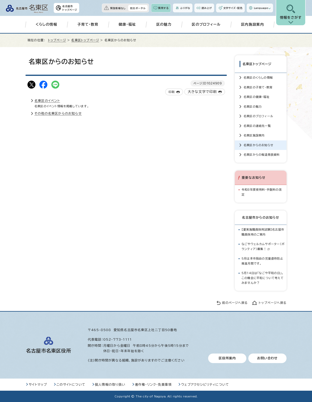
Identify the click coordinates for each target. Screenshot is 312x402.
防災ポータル (138, 8)
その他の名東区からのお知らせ (58, 113)
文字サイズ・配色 (233, 8)
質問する (163, 8)
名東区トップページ (85, 40)
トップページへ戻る (273, 302)
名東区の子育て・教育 (258, 87)
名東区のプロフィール (258, 115)
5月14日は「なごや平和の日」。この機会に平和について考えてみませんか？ (263, 277)
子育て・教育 (87, 24)
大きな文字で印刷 (202, 91)
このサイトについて (71, 384)
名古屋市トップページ (69, 8)
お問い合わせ (267, 358)
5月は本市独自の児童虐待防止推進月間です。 (262, 261)
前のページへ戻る (235, 302)
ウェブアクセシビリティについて (205, 384)
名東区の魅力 (253, 106)
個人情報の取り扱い (110, 384)
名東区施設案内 (254, 135)
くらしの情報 (46, 24)
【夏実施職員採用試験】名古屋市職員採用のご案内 (263, 232)
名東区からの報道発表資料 (262, 154)
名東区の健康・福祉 (256, 96)
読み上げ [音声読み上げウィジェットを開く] (207, 8)
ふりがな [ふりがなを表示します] (185, 8)
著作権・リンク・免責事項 (153, 384)
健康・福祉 (127, 24)
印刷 (172, 91)
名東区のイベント (47, 100)
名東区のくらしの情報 (258, 77)
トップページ (57, 40)
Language (261, 8)
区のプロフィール (206, 24)
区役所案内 (227, 358)
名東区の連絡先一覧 (257, 125)
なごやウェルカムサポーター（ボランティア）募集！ (263, 246)
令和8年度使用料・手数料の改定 (262, 192)
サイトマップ (38, 384)
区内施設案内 (252, 24)
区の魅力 (164, 24)
